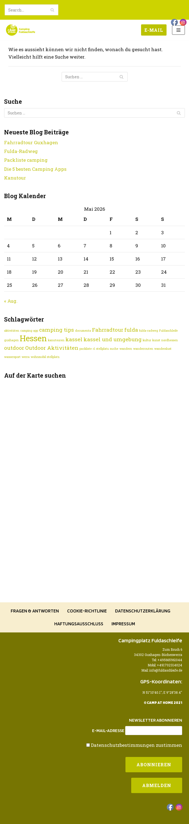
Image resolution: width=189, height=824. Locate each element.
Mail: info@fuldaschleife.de (161, 670)
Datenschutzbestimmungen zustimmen (136, 745)
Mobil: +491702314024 (165, 665)
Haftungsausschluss (78, 623)
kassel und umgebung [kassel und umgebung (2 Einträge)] (113, 339)
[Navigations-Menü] (178, 30)
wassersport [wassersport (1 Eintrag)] (12, 357)
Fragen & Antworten (35, 611)
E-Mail (153, 30)
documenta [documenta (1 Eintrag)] (83, 331)
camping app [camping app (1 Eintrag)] (29, 331)
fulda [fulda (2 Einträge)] (131, 329)
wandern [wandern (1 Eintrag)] (125, 349)
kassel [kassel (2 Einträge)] (73, 339)
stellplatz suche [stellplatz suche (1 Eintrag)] (107, 349)
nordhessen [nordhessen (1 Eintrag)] (169, 340)
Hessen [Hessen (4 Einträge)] (33, 338)
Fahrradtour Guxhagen (31, 142)
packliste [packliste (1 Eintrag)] (85, 349)
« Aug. (11, 301)
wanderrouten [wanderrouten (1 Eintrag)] (143, 349)
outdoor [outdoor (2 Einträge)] (14, 347)
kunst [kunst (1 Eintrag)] (156, 340)
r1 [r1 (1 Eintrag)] (94, 349)
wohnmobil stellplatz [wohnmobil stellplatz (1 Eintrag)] (45, 357)
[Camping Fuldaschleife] (20, 30)
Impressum (123, 623)
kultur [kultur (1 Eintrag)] (147, 340)
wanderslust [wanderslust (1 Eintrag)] (162, 349)
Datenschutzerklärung (142, 611)
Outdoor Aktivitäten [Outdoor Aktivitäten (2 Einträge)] (51, 347)
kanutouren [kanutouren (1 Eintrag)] (56, 340)
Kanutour (15, 178)
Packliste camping (26, 160)
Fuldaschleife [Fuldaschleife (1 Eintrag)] (168, 331)
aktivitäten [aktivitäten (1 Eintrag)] (11, 331)
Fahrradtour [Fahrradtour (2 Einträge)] (107, 329)
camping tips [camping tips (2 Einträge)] (56, 329)
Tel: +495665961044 (167, 660)
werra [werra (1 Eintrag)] (26, 357)
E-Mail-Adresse (108, 730)
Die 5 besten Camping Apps (35, 169)
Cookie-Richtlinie (87, 611)
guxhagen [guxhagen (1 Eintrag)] (11, 340)
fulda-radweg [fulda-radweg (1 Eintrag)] (148, 331)
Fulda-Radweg (21, 151)
